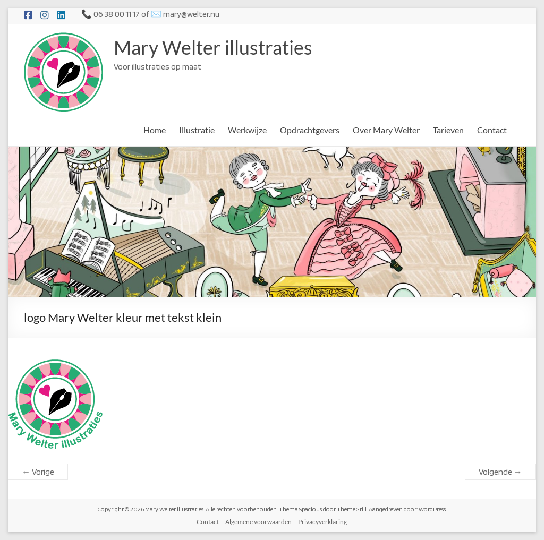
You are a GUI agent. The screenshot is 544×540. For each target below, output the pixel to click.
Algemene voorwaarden (258, 522)
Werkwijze (247, 130)
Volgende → (500, 472)
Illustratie (197, 130)
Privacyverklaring (322, 522)
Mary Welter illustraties (213, 47)
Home (154, 130)
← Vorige (38, 472)
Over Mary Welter (386, 130)
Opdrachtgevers (309, 130)
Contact (492, 130)
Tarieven (448, 130)
